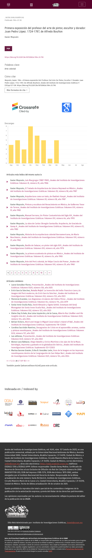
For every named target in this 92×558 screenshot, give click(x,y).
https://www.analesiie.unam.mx (54, 464)
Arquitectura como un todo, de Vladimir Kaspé (45, 196)
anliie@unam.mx (12, 464)
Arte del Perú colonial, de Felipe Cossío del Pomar (47, 261)
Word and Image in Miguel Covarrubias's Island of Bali (49, 322)
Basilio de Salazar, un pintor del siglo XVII (43, 245)
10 (41, 273)
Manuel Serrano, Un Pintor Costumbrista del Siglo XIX (48, 215)
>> (49, 273)
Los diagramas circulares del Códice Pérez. (47, 299)
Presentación (38, 285)
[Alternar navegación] (82, 4)
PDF (8, 48)
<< (7, 361)
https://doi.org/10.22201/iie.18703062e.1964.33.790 (24, 57)
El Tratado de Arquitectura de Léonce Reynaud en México (50, 188)
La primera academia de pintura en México (44, 253)
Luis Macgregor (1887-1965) (37, 180)
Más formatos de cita (16, 90)
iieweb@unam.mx (75, 523)
